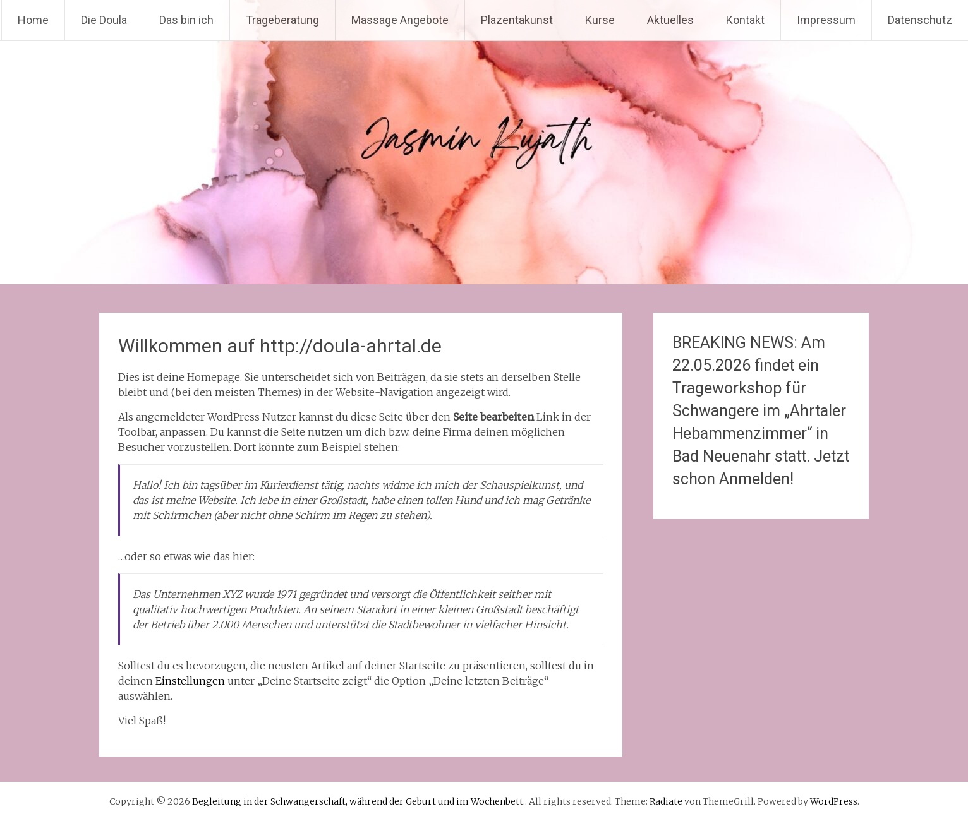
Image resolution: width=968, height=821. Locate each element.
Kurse (600, 20)
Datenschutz (920, 20)
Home (33, 20)
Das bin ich (186, 20)
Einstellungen (190, 680)
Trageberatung (282, 20)
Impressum (826, 20)
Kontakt (745, 20)
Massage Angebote (400, 20)
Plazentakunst (517, 20)
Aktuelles (670, 20)
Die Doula (104, 20)
